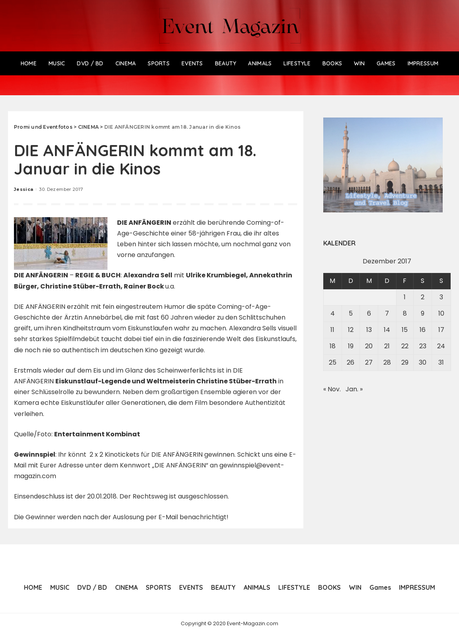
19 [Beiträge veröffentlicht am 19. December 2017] (351, 346)
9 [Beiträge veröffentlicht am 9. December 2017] (422, 313)
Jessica (23, 189)
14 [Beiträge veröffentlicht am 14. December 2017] (387, 329)
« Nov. (332, 389)
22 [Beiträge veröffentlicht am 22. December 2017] (404, 346)
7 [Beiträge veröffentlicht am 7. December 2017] (387, 313)
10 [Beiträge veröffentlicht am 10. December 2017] (441, 313)
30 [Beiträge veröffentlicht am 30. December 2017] (422, 362)
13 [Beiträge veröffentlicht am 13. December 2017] (369, 329)
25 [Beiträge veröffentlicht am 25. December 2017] (332, 362)
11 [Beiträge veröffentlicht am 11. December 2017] (332, 329)
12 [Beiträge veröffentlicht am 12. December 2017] (351, 329)
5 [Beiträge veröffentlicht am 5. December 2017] (351, 313)
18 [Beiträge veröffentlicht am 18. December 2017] (333, 346)
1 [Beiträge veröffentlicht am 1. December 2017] (405, 297)
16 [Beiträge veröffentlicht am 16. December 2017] (423, 329)
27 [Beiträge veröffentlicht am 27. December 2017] (369, 362)
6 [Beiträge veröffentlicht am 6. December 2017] (369, 313)
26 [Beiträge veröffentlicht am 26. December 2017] (350, 362)
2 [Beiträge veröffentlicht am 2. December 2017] (422, 297)
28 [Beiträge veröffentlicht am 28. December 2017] (387, 362)
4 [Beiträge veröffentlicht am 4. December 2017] (332, 313)
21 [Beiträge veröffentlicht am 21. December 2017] (387, 346)
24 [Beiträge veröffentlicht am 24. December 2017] (441, 346)
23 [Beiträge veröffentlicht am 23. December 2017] (422, 346)
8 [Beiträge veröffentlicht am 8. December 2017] (405, 313)
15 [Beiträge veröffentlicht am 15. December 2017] (405, 329)
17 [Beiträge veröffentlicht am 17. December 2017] (441, 329)
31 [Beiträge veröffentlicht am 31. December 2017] (441, 362)
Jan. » (354, 389)
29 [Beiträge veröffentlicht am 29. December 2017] (404, 362)
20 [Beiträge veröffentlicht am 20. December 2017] (369, 346)
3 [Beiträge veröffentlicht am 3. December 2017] (441, 297)
